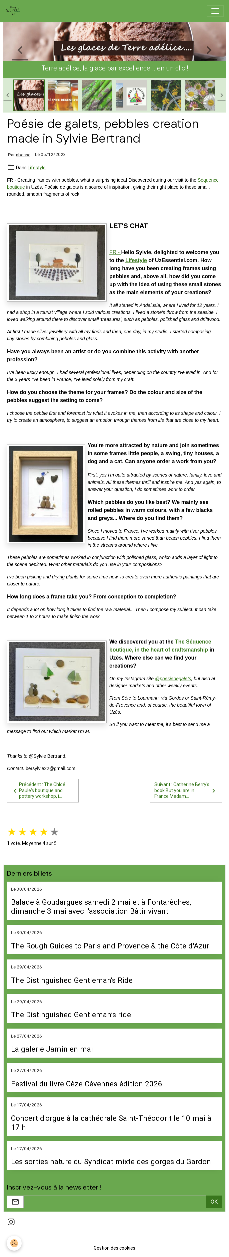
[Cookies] (14, 1243)
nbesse (23, 154)
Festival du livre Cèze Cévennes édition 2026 (86, 1083)
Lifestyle (37, 167)
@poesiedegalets (173, 678)
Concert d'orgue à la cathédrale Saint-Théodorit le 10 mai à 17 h (111, 1122)
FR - (115, 252)
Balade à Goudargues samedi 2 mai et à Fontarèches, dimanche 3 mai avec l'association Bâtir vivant (101, 906)
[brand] (14, 11)
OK (214, 1202)
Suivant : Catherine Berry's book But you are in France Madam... (186, 790)
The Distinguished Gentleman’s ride (71, 1014)
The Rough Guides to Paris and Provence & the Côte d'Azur (110, 945)
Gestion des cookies (114, 1248)
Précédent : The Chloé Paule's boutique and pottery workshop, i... (38, 790)
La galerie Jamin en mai (52, 1049)
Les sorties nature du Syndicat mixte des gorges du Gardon (111, 1161)
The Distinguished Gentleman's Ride (72, 980)
